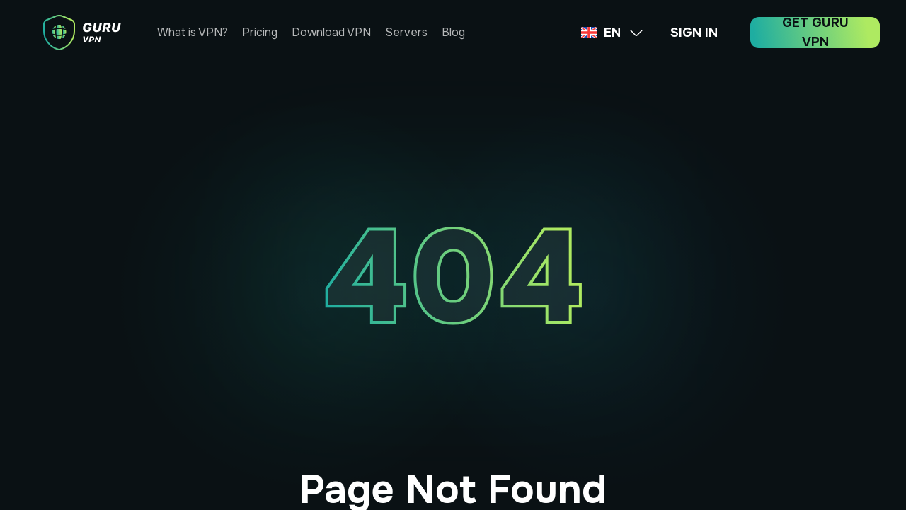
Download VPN (331, 32)
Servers (406, 32)
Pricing (259, 32)
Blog (453, 32)
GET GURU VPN (815, 32)
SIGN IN (694, 32)
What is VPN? (192, 32)
